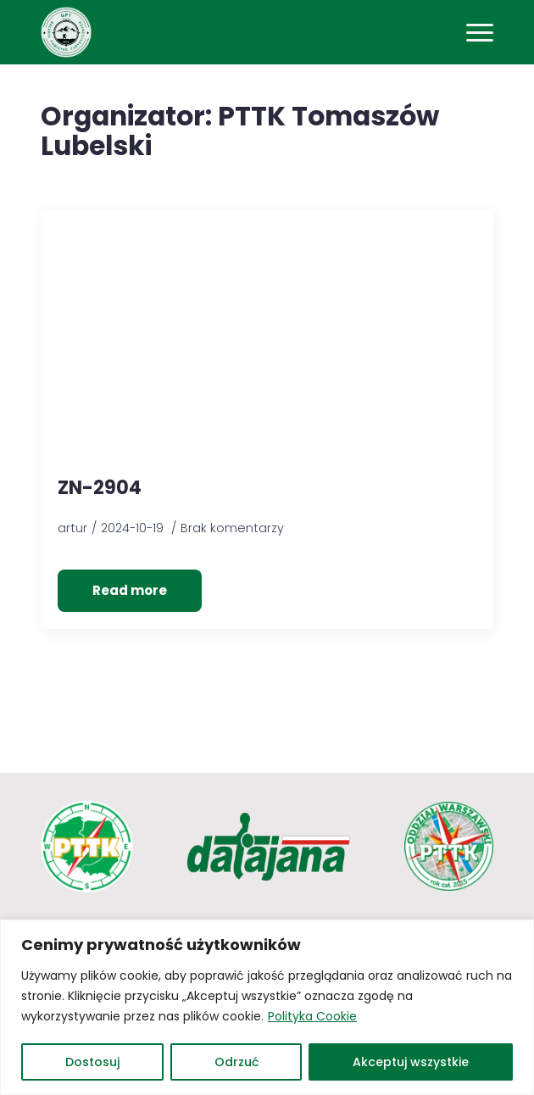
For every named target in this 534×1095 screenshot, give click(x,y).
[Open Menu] (479, 32)
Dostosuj (92, 1061)
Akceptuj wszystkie (411, 1061)
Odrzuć (236, 1061)
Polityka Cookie (312, 1016)
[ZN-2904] (267, 344)
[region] (267, 1007)
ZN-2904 (100, 488)
